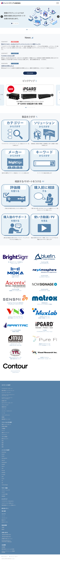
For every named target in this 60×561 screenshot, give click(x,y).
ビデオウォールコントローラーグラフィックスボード (7, 398)
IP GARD (3, 474)
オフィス (3, 430)
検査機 (3, 417)
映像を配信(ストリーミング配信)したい (9, 505)
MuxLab (3, 470)
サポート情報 (5, 488)
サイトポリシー (5, 556)
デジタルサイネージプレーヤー (7, 388)
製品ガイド (4, 520)
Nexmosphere (4, 458)
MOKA (3, 456)
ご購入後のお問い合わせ (6, 536)
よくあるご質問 (4, 494)
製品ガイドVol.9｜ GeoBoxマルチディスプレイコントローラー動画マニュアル (20, 44)
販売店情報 (4, 525)
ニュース (3, 514)
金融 (2, 442)
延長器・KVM (4, 400)
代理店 (3, 527)
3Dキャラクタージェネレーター (7, 402)
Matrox (3, 466)
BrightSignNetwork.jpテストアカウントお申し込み (7, 541)
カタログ (3, 492)
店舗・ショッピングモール (6, 424)
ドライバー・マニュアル (6, 490)
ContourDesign (5, 484)
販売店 (3, 529)
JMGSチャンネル (5, 522)
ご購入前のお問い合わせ (6, 534)
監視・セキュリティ (5, 438)
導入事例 (4, 511)
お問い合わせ (5, 532)
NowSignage (4, 462)
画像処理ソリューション (6, 419)
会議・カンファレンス (5, 432)
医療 (2, 446)
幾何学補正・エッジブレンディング (8, 390)
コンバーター (4, 409)
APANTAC (3, 472)
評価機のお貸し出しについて (7, 538)
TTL (2, 480)
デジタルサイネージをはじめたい (8, 501)
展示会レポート (5, 508)
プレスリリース (4, 518)
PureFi (3, 478)
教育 (2, 444)
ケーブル (3, 413)
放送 (2, 440)
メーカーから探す (6, 450)
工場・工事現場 (4, 436)
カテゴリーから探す (6, 385)
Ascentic (3, 460)
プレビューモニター (5, 404)
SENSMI (3, 464)
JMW (2, 476)
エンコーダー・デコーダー (6, 392)
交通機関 (3, 428)
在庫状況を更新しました (7, 66)
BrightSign (4, 452)
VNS (2, 468)
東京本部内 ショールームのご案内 (8, 549)
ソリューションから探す (7, 422)
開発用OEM (4, 406)
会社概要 (4, 545)
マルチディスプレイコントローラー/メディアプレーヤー (8, 395)
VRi (2, 482)
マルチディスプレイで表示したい (8, 503)
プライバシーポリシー (14, 556)
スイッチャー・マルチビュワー (7, 411)
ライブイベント (4, 434)
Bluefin (3, 454)
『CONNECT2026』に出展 (7, 55)
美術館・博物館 (4, 426)
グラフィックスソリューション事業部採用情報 (8, 552)
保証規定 (3, 496)
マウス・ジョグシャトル (6, 415)
